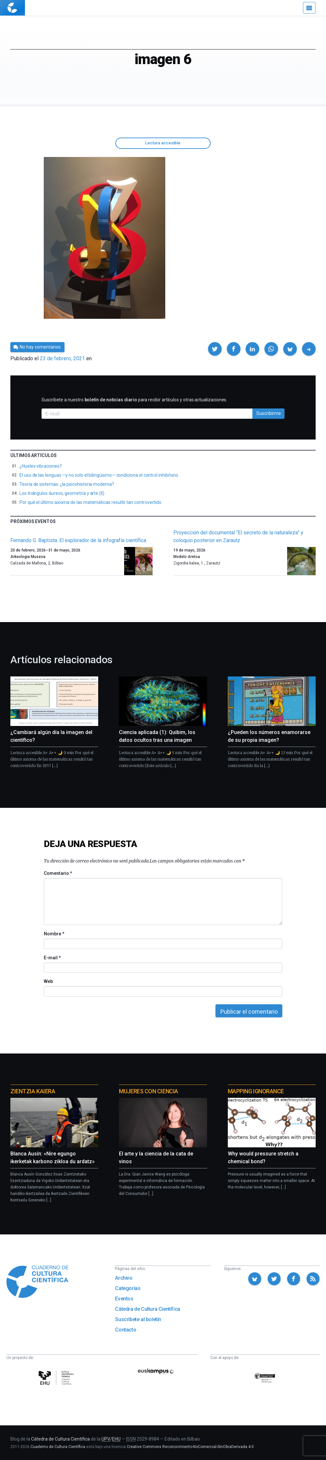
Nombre (54, 933)
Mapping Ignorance (256, 1091)
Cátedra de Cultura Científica (147, 1309)
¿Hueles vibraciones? (40, 466)
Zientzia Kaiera (32, 1091)
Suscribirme (268, 413)
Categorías (127, 1288)
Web (48, 981)
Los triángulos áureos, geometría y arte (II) (61, 493)
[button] (215, 349)
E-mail (52, 957)
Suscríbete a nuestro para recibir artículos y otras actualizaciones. (134, 399)
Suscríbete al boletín (138, 1319)
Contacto (125, 1330)
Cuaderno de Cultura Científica (57, 1446)
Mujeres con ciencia (148, 1091)
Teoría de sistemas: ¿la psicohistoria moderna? (66, 484)
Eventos (124, 1299)
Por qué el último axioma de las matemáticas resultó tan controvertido (90, 502)
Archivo (123, 1278)
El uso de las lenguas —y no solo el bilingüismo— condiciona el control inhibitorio (98, 475)
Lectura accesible (162, 142)
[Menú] (309, 8)
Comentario (58, 873)
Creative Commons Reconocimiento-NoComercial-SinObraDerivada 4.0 (190, 1446)
